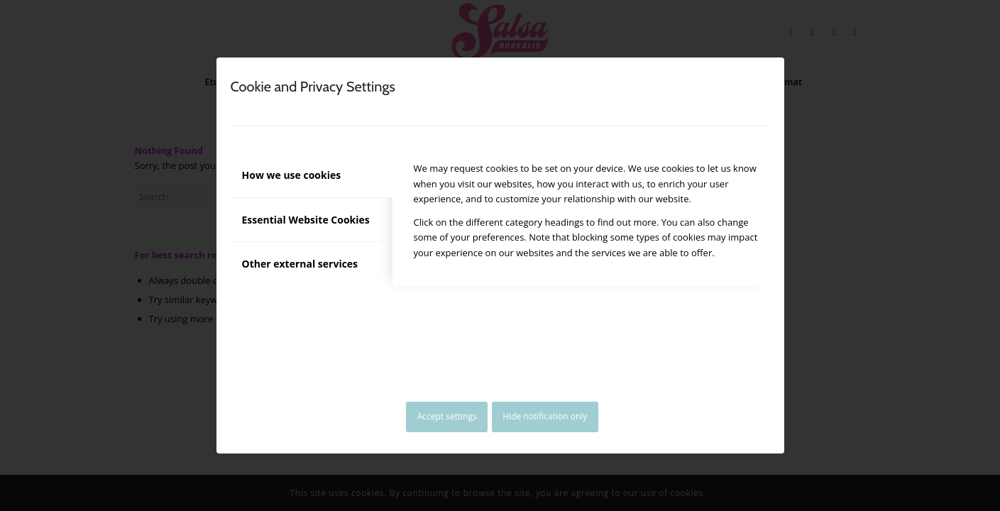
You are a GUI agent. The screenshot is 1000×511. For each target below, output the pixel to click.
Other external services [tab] (300, 263)
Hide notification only (544, 416)
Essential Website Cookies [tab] (306, 219)
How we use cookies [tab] (291, 175)
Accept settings (447, 416)
